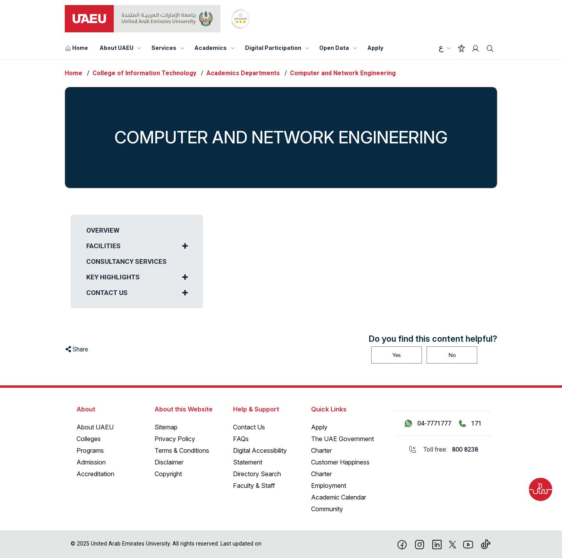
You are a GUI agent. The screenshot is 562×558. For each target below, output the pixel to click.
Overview (102, 230)
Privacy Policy (175, 439)
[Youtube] (468, 544)
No (452, 355)
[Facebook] (402, 544)
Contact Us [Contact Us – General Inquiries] (249, 427)
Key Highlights (113, 277)
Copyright (168, 474)
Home (73, 73)
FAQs (241, 439)
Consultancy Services (126, 261)
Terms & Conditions (182, 450)
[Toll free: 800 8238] (443, 450)
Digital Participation (273, 47)
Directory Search (257, 474)
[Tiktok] (485, 544)
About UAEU (116, 47)
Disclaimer (169, 462)
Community (327, 509)
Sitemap (166, 427)
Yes (396, 355)
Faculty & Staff (254, 485)
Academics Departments (243, 73)
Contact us (107, 293)
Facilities (103, 246)
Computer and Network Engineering (343, 73)
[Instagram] (419, 544)
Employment (328, 485)
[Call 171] (470, 423)
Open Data (334, 47)
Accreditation (95, 474)
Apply (375, 47)
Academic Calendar (338, 497)
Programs (90, 450)
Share (77, 349)
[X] (452, 544)
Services (163, 47)
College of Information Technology (144, 73)
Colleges (88, 439)
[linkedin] (437, 544)
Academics (210, 47)
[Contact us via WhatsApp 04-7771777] (428, 423)
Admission (91, 462)
